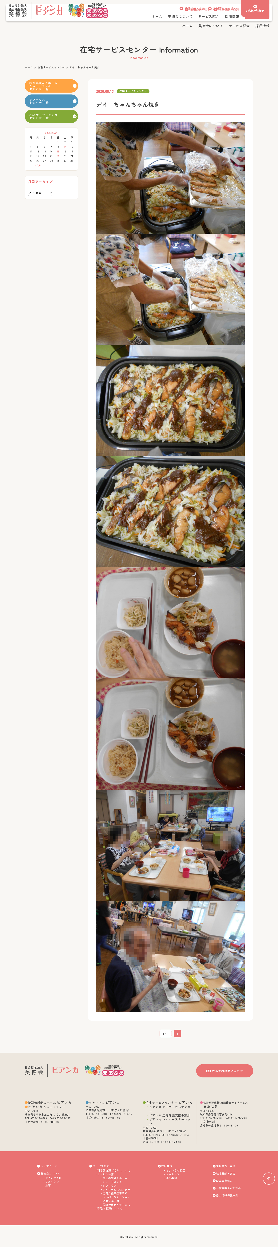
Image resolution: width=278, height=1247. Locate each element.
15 (58, 151)
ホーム (29, 67)
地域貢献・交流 (223, 8)
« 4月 (37, 165)
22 (58, 156)
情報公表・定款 (195, 8)
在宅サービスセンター (51, 67)
